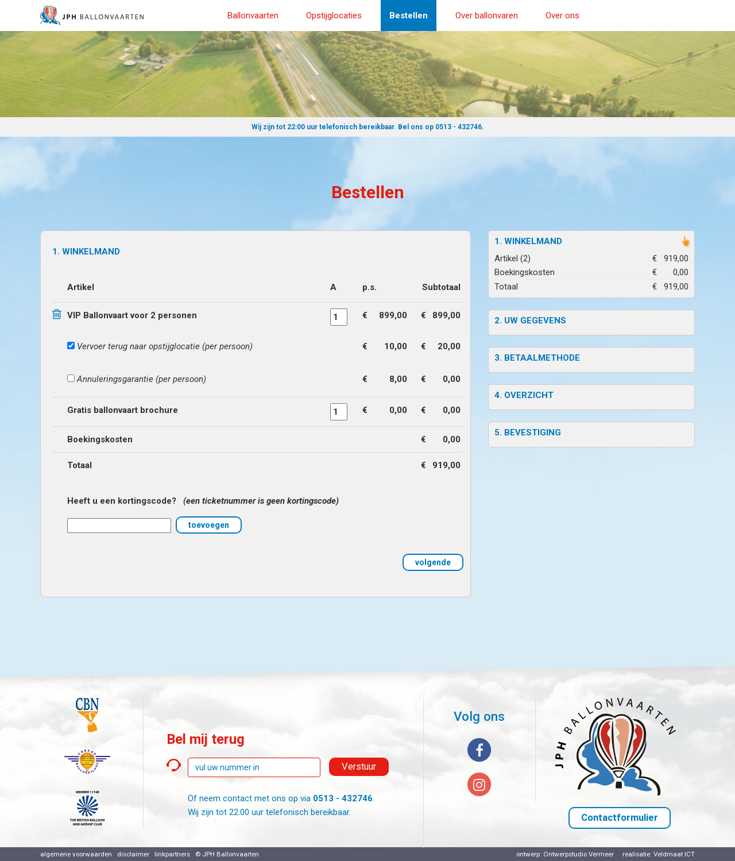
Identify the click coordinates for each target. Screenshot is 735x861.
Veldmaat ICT (674, 854)
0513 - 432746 (458, 127)
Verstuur (359, 766)
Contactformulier (619, 817)
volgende (433, 562)
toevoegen (208, 525)
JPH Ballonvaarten (230, 854)
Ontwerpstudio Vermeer (578, 854)
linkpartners (172, 854)
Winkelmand (533, 241)
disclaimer (133, 854)
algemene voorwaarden (76, 854)
